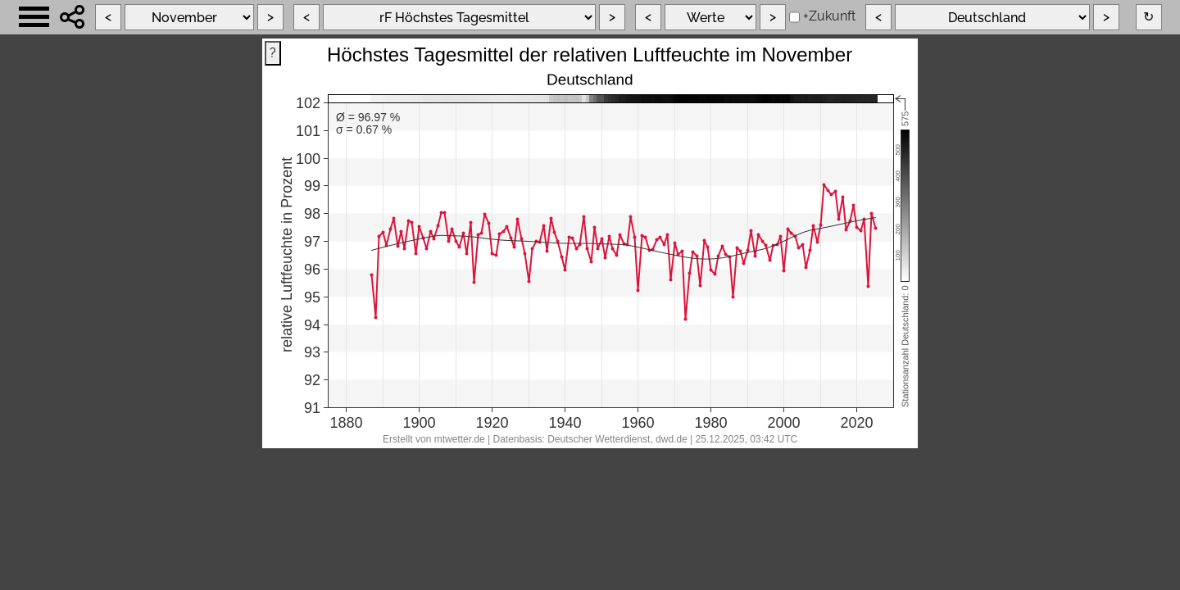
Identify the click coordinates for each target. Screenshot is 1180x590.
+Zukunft (829, 16)
